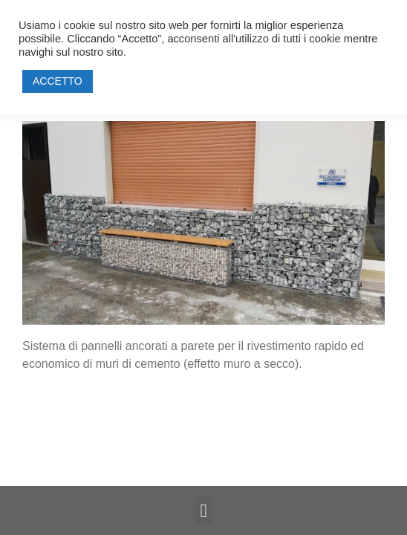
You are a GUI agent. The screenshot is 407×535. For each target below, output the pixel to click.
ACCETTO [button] (57, 81)
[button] (203, 511)
